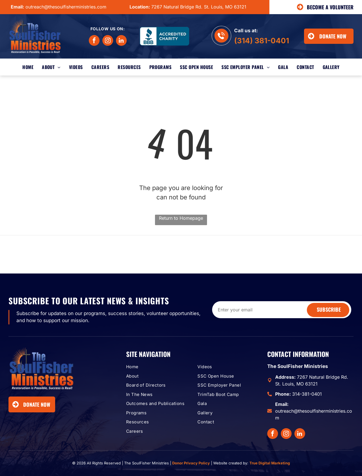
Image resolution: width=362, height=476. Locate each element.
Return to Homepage (181, 218)
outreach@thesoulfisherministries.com (65, 7)
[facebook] (94, 41)
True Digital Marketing (269, 463)
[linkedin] (121, 41)
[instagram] (107, 41)
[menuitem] (28, 67)
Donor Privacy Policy (191, 463)
